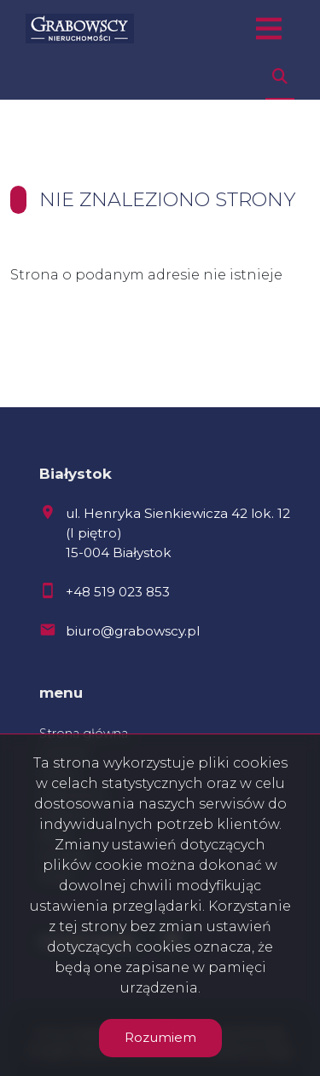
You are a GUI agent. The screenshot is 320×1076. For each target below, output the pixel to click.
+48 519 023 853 (118, 592)
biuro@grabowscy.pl (133, 631)
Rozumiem (160, 1037)
